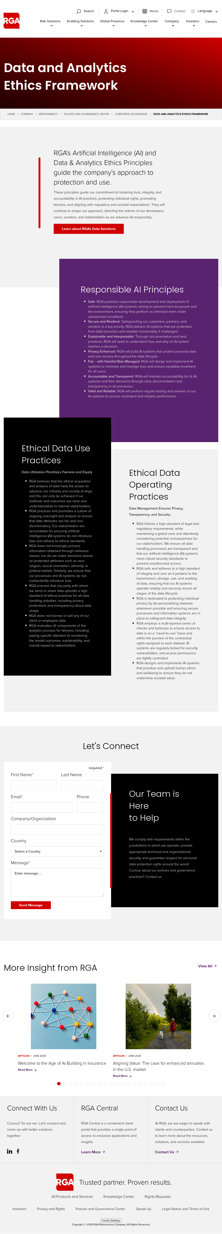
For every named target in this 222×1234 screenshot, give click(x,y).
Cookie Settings (111, 1221)
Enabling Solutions (80, 21)
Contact (179, 11)
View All (205, 966)
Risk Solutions (50, 21)
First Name (21, 775)
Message (20, 863)
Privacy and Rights (51, 1209)
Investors (192, 21)
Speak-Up (143, 1209)
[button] (8, 1016)
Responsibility (48, 114)
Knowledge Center (144, 21)
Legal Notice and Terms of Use (185, 1209)
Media (154, 11)
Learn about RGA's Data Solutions (89, 229)
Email (16, 797)
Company (172, 21)
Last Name (71, 775)
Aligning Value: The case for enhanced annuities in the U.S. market (158, 1067)
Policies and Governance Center (86, 114)
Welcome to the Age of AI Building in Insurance (62, 1064)
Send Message (31, 905)
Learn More (91, 1152)
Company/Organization (33, 819)
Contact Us (164, 1152)
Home (11, 114)
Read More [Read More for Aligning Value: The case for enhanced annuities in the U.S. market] (122, 1076)
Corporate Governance (131, 114)
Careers (211, 21)
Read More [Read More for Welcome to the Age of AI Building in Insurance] (27, 1070)
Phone (83, 797)
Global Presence (112, 21)
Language (202, 11)
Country (18, 841)
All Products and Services (72, 1197)
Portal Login (116, 11)
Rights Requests (158, 1197)
